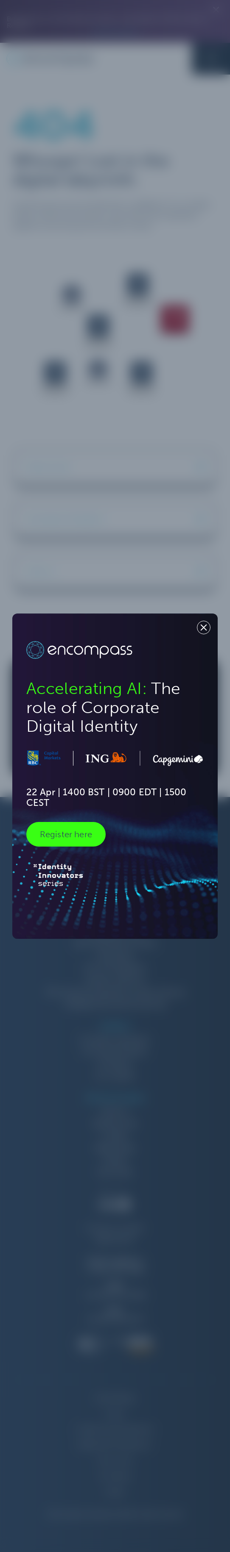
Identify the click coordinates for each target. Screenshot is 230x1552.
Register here (66, 834)
